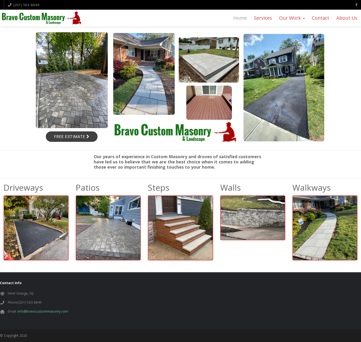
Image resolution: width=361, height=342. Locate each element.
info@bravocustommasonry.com (43, 311)
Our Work (292, 18)
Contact (320, 18)
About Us (346, 18)
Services (263, 18)
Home (240, 18)
